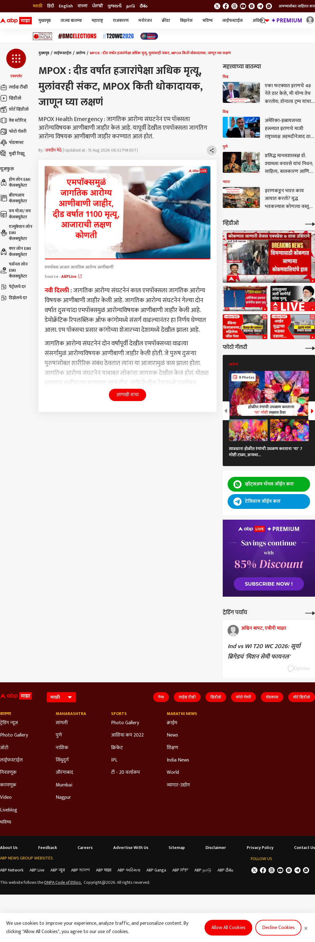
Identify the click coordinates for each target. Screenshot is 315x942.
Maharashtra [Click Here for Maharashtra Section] (71, 714)
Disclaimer (215, 848)
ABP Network (11, 870)
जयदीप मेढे (53, 150)
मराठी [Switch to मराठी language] (37, 6)
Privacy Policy (260, 848)
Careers (85, 848)
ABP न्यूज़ (57, 870)
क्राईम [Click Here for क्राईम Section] (172, 723)
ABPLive (71, 276)
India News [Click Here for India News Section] (178, 760)
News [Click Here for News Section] (172, 735)
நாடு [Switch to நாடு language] (130, 6)
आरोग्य (80, 53)
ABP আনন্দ (80, 870)
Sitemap (177, 848)
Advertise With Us (130, 848)
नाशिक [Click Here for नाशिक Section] (62, 748)
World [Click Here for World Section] (173, 772)
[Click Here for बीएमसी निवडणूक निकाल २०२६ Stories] (77, 36)
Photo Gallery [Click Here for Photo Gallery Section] (14, 735)
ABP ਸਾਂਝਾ (180, 870)
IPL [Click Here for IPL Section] (114, 760)
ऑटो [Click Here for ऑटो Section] (4, 748)
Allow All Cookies (228, 928)
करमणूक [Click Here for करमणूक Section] (8, 785)
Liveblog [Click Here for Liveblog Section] (8, 810)
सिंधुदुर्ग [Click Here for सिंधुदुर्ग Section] (62, 760)
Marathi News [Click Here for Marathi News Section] (182, 714)
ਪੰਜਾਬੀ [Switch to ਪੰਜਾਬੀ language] (97, 6)
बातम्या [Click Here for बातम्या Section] (5, 714)
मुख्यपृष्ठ (44, 20)
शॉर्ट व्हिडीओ (14, 109)
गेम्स (161, 697)
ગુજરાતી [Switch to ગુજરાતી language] (114, 6)
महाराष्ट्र (97, 20)
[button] (16, 64)
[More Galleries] (310, 347)
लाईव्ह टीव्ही (14, 87)
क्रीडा (166, 20)
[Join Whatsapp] (269, 6)
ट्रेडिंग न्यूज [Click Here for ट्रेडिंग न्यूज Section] (9, 723)
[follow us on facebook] (225, 6)
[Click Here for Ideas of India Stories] (42, 36)
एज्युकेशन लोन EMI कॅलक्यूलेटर (16, 233)
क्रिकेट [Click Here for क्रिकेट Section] (117, 748)
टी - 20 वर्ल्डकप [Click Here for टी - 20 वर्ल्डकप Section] (125, 772)
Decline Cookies (278, 928)
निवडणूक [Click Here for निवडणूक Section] (8, 772)
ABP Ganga (156, 870)
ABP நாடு (202, 870)
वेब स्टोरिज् (13, 120)
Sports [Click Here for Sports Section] (119, 714)
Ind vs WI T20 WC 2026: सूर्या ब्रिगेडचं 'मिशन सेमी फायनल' (264, 651)
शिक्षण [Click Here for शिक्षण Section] (172, 748)
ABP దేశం (225, 870)
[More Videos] (310, 223)
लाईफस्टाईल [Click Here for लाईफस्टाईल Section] (11, 760)
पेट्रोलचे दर (13, 286)
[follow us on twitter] (217, 6)
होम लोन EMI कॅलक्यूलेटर (15, 183)
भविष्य (207, 20)
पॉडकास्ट (12, 142)
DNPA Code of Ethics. (63, 882)
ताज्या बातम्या (71, 20)
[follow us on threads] (234, 6)
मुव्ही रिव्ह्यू (12, 153)
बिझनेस (186, 20)
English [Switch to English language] (66, 6)
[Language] (61, 697)
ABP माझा (103, 870)
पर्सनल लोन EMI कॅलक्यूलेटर (14, 270)
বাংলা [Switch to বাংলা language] (82, 6)
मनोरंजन (145, 20)
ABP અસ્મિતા (129, 870)
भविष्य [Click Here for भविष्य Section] (5, 822)
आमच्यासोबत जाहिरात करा (297, 6)
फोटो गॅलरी (13, 131)
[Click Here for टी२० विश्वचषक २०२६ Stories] (118, 36)
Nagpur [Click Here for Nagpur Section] (63, 797)
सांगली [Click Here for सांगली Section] (62, 723)
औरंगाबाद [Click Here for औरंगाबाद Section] (64, 772)
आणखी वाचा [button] (127, 395)
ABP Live (37, 870)
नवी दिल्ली (57, 290)
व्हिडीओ (10, 98)
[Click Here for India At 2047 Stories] (149, 36)
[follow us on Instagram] (251, 6)
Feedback (47, 848)
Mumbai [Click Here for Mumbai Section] (64, 785)
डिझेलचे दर (13, 298)
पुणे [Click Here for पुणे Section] (59, 735)
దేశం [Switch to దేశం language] (143, 6)
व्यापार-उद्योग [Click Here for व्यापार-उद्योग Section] (178, 785)
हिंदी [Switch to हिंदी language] (50, 6)
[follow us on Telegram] (260, 6)
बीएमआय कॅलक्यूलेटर (13, 198)
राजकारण (121, 20)
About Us (9, 848)
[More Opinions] (310, 612)
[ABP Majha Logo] (16, 20)
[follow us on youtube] (243, 6)
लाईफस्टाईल (232, 20)
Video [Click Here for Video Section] (6, 797)
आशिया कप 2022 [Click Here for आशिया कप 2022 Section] (127, 735)
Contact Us (304, 848)
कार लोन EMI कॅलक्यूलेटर (15, 252)
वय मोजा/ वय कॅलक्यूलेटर (15, 214)
